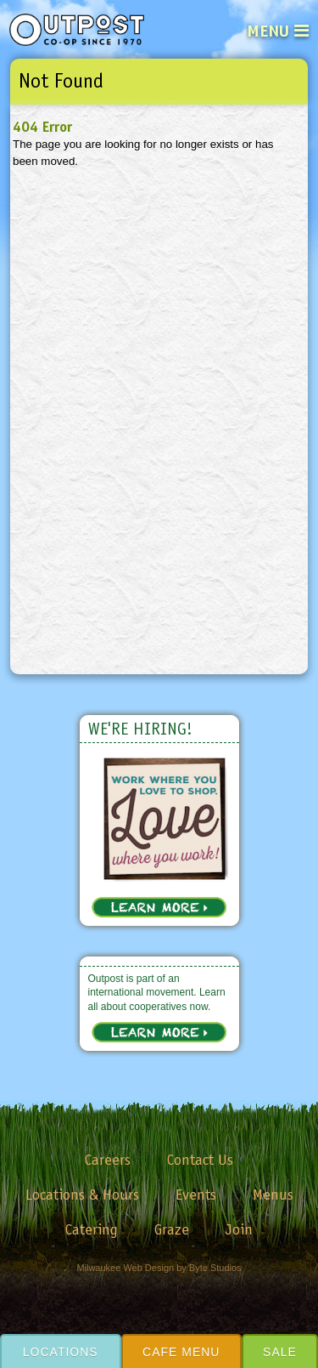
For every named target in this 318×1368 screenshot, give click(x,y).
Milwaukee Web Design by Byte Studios (158, 1268)
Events (196, 1194)
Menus (273, 1194)
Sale (280, 1352)
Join (239, 1229)
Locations (60, 1352)
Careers (108, 1159)
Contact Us (200, 1159)
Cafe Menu (181, 1352)
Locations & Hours (82, 1194)
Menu (268, 30)
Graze (171, 1229)
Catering (91, 1229)
